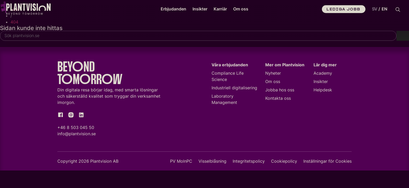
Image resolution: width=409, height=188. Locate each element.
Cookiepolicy (284, 161)
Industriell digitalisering (234, 87)
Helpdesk (323, 89)
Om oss (240, 8)
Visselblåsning (212, 161)
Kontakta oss (278, 98)
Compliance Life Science (228, 76)
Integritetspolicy (249, 161)
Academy (323, 73)
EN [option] (384, 8)
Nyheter (273, 73)
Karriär (220, 8)
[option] (384, 9)
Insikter (200, 8)
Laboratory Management (224, 99)
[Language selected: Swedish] (378, 9)
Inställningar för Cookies (327, 161)
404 (14, 22)
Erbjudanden (173, 8)
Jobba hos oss (279, 89)
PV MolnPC (181, 161)
